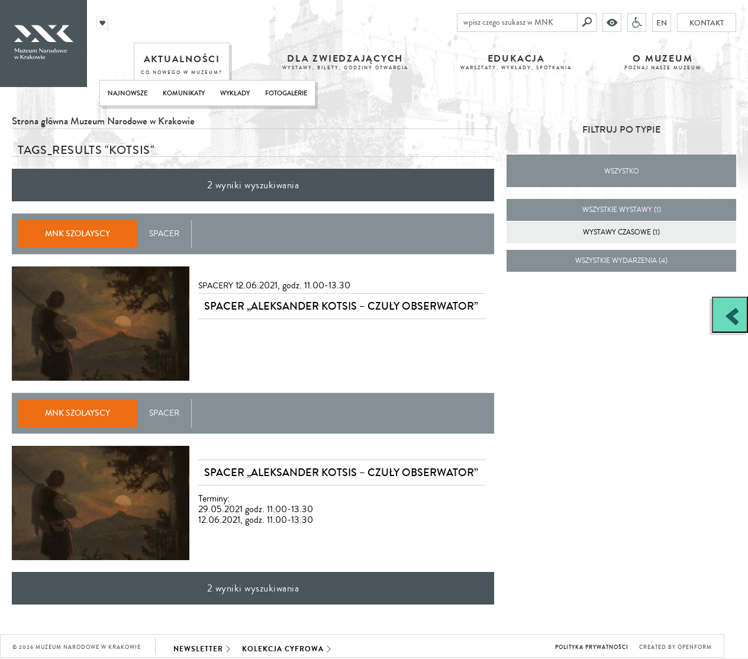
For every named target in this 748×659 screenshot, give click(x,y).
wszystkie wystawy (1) (621, 210)
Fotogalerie (286, 93)
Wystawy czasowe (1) (621, 232)
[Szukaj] (587, 22)
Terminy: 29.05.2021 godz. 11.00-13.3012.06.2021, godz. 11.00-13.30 (255, 509)
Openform (695, 647)
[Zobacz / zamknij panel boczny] (730, 315)
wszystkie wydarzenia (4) (621, 261)
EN (661, 22)
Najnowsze (127, 93)
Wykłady (235, 93)
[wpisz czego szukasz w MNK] (517, 22)
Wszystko (621, 171)
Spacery (215, 286)
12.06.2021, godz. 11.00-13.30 (293, 285)
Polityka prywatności (591, 647)
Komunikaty (184, 93)
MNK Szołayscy (77, 233)
